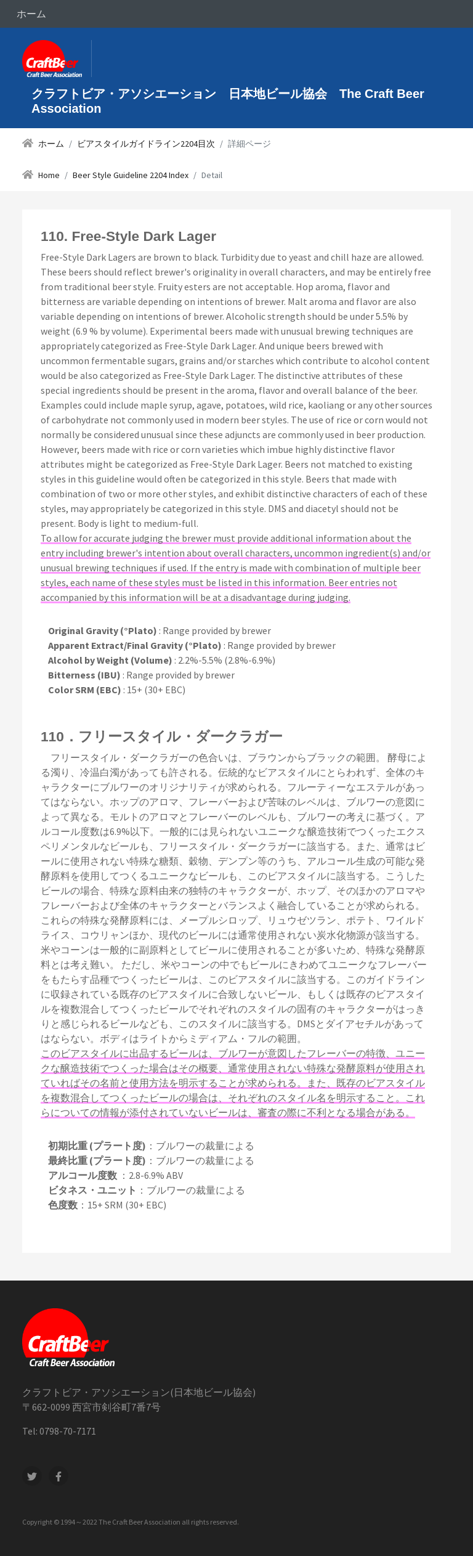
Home (49, 175)
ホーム (31, 13)
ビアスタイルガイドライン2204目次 (146, 143)
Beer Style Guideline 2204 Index (130, 175)
